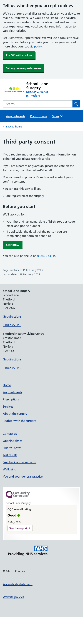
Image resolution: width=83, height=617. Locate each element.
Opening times (12, 441)
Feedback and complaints (19, 462)
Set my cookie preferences (23, 68)
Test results (10, 455)
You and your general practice (23, 476)
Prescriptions (38, 116)
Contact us (10, 433)
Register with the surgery (19, 421)
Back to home (14, 126)
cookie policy (33, 46)
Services (8, 406)
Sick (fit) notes (12, 448)
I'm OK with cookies (19, 55)
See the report (18, 528)
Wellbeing (9, 469)
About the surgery (15, 413)
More (57, 116)
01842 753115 (46, 256)
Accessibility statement (17, 584)
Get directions (12, 316)
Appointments (15, 116)
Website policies (13, 597)
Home (7, 385)
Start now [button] (12, 245)
